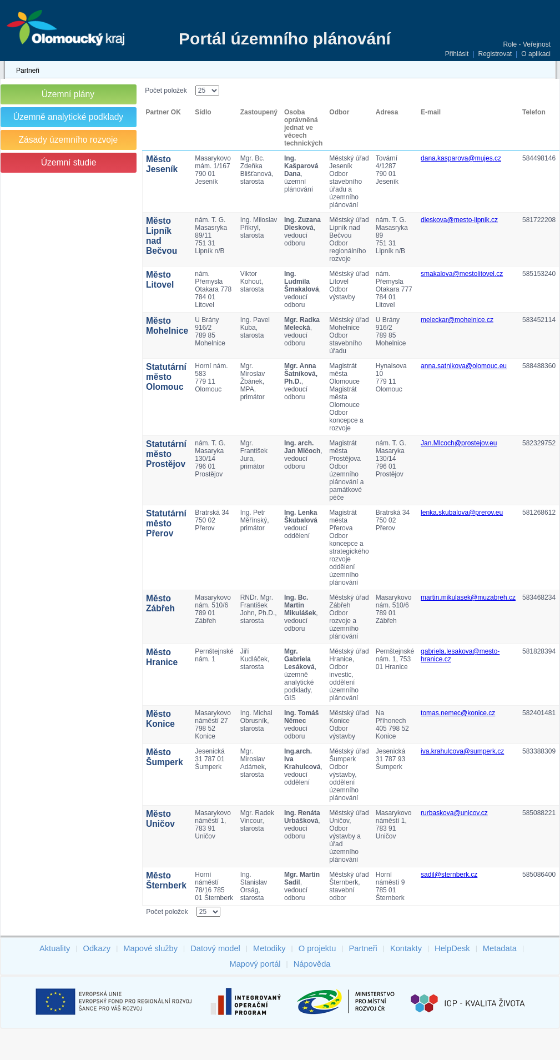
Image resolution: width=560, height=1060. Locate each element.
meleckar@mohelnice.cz (457, 320)
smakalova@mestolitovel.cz (462, 274)
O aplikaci (536, 54)
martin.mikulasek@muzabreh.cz (468, 597)
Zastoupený (259, 112)
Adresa (387, 112)
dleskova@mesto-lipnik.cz (459, 220)
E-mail (431, 112)
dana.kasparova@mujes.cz (461, 158)
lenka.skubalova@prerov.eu (462, 512)
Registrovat (495, 54)
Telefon (534, 112)
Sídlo (203, 112)
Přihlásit (457, 54)
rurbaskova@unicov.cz (454, 813)
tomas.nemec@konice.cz (458, 713)
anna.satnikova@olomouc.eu (464, 366)
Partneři (27, 70)
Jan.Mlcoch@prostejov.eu (459, 443)
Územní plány (68, 94)
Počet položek (165, 90)
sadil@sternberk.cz (449, 874)
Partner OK (163, 112)
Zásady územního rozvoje (68, 139)
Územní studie (69, 162)
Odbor (339, 112)
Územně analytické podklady (68, 117)
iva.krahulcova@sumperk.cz (462, 751)
